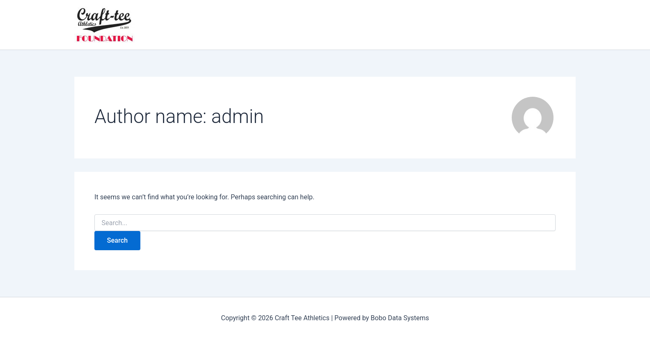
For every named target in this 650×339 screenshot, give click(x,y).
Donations (414, 25)
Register (278, 25)
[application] (223, 25)
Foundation (195, 25)
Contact (347, 25)
